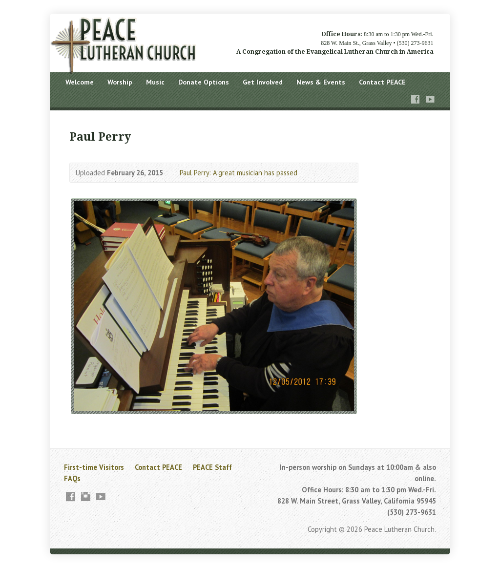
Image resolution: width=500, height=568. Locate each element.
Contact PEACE (382, 82)
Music (155, 82)
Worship (119, 82)
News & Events (320, 82)
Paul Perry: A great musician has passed (238, 172)
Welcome (79, 82)
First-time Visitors (94, 467)
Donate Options (203, 82)
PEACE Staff (212, 467)
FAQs (72, 478)
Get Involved (263, 82)
